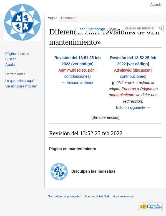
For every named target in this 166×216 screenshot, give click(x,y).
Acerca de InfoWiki (97, 196)
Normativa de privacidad (64, 196)
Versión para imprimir (21, 86)
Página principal (17, 54)
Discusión (68, 18)
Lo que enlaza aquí (19, 81)
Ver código (96, 29)
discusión (86, 70)
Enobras (128, 89)
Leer (81, 29)
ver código (82, 64)
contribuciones (76, 76)
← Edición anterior (78, 82)
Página (51, 18)
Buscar (10, 59)
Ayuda (10, 65)
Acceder (156, 5)
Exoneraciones (123, 196)
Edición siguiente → (133, 107)
